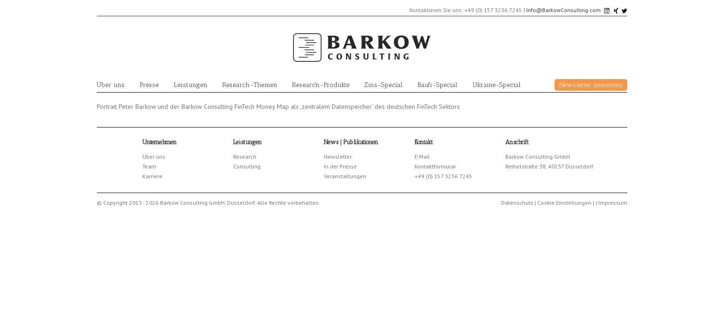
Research (244, 156)
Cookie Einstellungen (564, 202)
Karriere (152, 176)
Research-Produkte (320, 85)
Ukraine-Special (496, 85)
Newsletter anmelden (591, 85)
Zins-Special (383, 85)
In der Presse (340, 166)
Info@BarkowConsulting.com (563, 10)
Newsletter (338, 156)
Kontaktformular (435, 166)
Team (149, 166)
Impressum (612, 202)
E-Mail (422, 156)
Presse (149, 85)
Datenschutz (517, 202)
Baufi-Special (437, 85)
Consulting (247, 166)
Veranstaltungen (345, 176)
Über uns (111, 85)
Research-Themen (249, 85)
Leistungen (191, 85)
